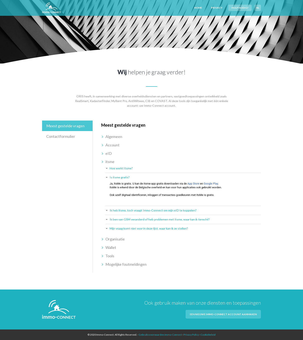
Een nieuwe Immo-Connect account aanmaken (223, 314)
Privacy (216, 7)
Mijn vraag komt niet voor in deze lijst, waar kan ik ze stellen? (149, 228)
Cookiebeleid (208, 334)
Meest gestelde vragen (65, 126)
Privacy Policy (191, 334)
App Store (193, 183)
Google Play (211, 183)
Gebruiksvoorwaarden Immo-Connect (160, 334)
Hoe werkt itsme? (121, 168)
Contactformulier (60, 136)
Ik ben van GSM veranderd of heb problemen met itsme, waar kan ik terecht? (160, 219)
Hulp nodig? (240, 7)
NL (257, 7)
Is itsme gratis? (120, 177)
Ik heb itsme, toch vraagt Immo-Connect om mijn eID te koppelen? (153, 210)
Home (198, 7)
